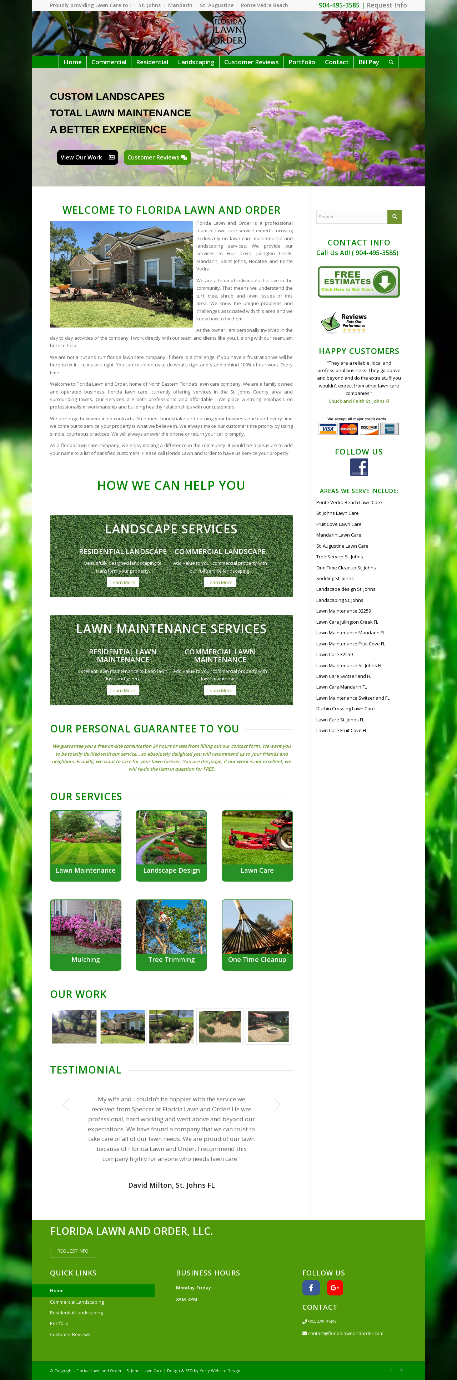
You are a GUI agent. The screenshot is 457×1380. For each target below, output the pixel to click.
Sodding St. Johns (335, 578)
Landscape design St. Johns (346, 589)
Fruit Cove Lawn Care (339, 524)
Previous (66, 1104)
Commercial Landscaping (77, 1302)
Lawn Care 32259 (334, 654)
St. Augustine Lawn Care (342, 546)
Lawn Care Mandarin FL (341, 687)
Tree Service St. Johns (339, 556)
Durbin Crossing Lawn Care (345, 708)
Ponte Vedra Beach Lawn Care (349, 502)
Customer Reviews (157, 157)
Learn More (122, 582)
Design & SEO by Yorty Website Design (203, 1370)
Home (57, 1290)
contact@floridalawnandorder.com (342, 1333)
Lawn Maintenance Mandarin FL (350, 632)
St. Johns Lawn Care (337, 513)
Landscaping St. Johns (339, 600)
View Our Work (88, 157)
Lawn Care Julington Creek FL (347, 622)
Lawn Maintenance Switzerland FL (353, 698)
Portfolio (59, 1323)
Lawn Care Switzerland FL (343, 676)
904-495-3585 (319, 1321)
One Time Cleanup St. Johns (346, 567)
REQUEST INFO (73, 1251)
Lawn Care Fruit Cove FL (341, 730)
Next (276, 1104)
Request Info (387, 5)
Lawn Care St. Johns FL (340, 719)
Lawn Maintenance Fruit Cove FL (350, 643)
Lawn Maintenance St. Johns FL (349, 665)
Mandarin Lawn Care (338, 535)
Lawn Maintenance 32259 (343, 611)
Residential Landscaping (76, 1312)
